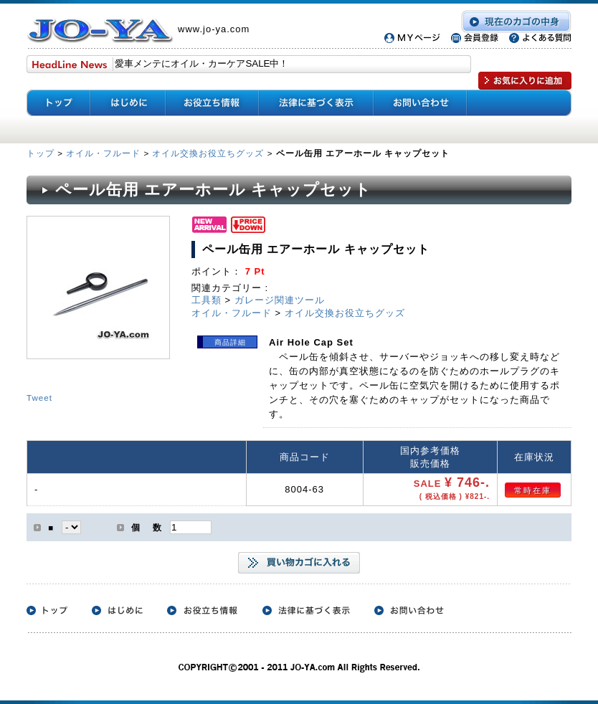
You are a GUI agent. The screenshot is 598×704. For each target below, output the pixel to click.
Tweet (39, 397)
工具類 (206, 300)
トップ (42, 153)
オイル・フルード (103, 153)
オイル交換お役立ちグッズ (208, 153)
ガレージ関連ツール (279, 300)
